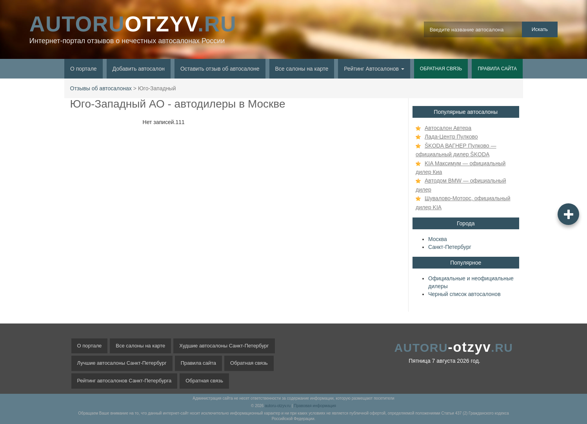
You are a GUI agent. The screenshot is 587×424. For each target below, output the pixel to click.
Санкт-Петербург (449, 247)
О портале (83, 69)
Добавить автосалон (139, 69)
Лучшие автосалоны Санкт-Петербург (122, 363)
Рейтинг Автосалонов (374, 69)
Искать (540, 29)
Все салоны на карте (302, 69)
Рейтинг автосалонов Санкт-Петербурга (124, 381)
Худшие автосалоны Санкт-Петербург (224, 346)
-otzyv (453, 347)
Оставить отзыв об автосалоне (220, 69)
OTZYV (132, 24)
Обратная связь (441, 68)
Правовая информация (315, 406)
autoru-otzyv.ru (278, 406)
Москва (437, 239)
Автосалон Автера (448, 128)
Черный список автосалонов (464, 294)
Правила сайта (497, 68)
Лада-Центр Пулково (451, 136)
